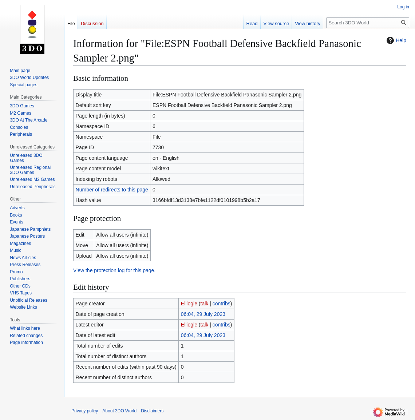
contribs (221, 303)
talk (205, 303)
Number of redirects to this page (112, 190)
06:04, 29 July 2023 (203, 314)
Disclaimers (152, 410)
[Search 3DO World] (367, 22)
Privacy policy (84, 410)
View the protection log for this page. (114, 270)
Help (395, 40)
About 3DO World (119, 410)
